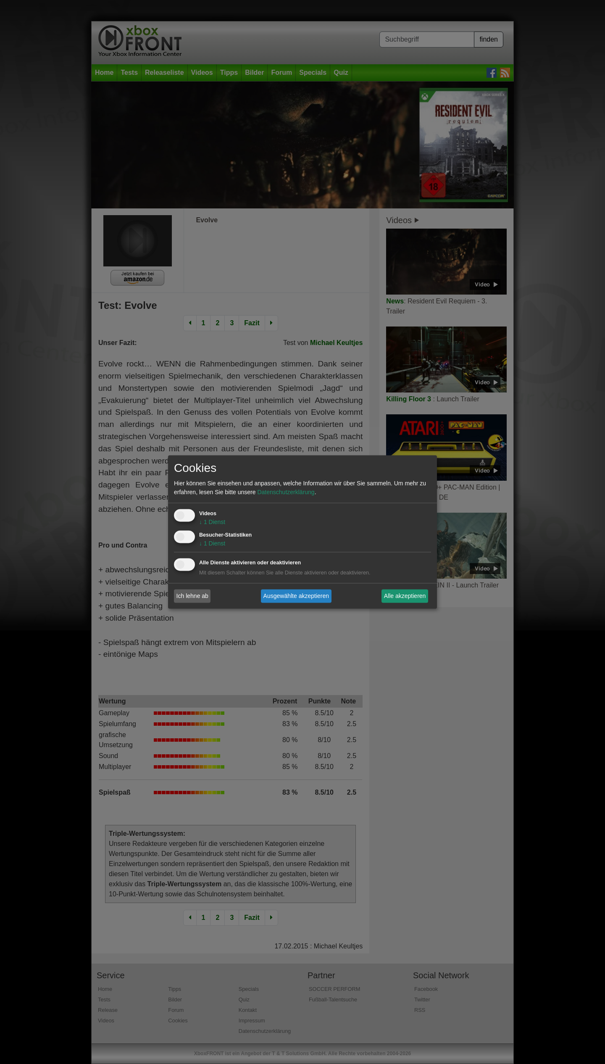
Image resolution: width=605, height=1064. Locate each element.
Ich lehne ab (192, 596)
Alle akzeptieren (405, 596)
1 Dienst (212, 522)
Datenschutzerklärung (285, 492)
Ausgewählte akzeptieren (296, 596)
